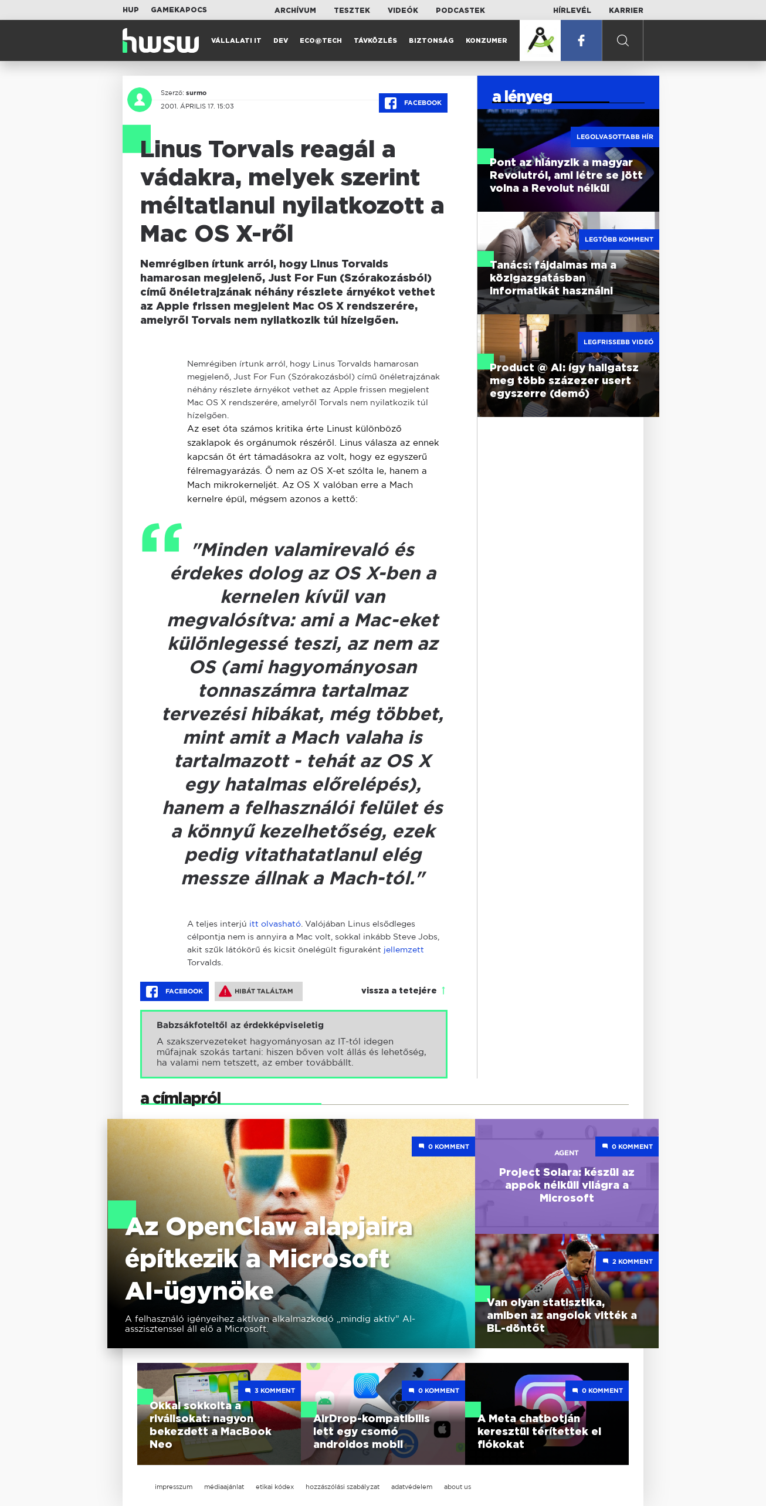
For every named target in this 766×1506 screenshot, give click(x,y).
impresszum (173, 1486)
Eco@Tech (321, 41)
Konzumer (486, 41)
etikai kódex (275, 1486)
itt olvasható (275, 923)
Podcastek (460, 10)
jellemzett (404, 949)
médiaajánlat (224, 1486)
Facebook (413, 103)
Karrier (626, 10)
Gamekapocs (179, 9)
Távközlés (375, 41)
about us (457, 1486)
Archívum (295, 10)
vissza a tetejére (399, 991)
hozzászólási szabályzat (342, 1486)
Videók (403, 10)
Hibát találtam (256, 991)
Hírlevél (572, 10)
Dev (280, 41)
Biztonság (431, 41)
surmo (196, 93)
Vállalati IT (236, 41)
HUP (131, 9)
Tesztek (352, 10)
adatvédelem (411, 1486)
